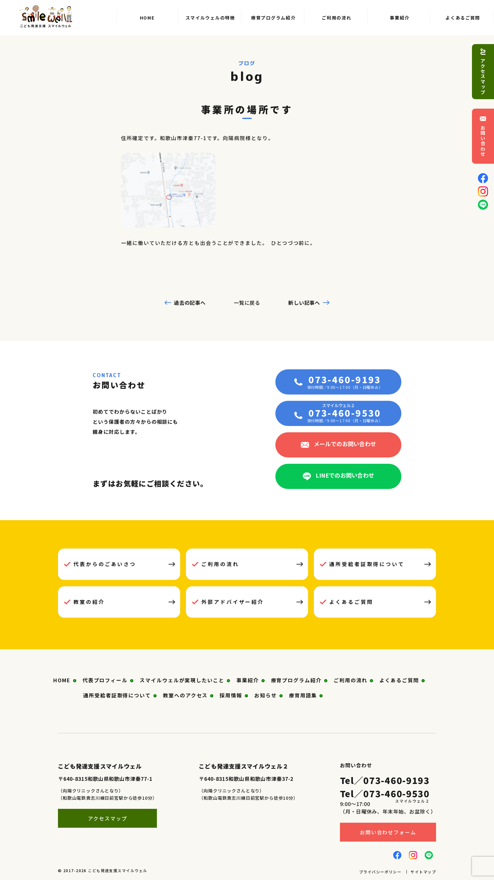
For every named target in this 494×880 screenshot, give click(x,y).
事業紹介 (247, 680)
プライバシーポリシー (380, 871)
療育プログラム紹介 (296, 680)
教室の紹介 (89, 601)
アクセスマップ (483, 76)
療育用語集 (303, 695)
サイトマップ (423, 871)
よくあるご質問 (351, 601)
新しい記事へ (304, 302)
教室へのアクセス (185, 695)
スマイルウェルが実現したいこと (182, 680)
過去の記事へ (190, 302)
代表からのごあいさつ (104, 564)
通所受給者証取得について (367, 564)
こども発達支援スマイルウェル (117, 870)
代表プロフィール (105, 680)
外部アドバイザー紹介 (232, 601)
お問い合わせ (483, 141)
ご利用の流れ (220, 564)
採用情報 (231, 695)
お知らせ (265, 695)
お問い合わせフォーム (388, 832)
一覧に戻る (247, 302)
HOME (62, 680)
